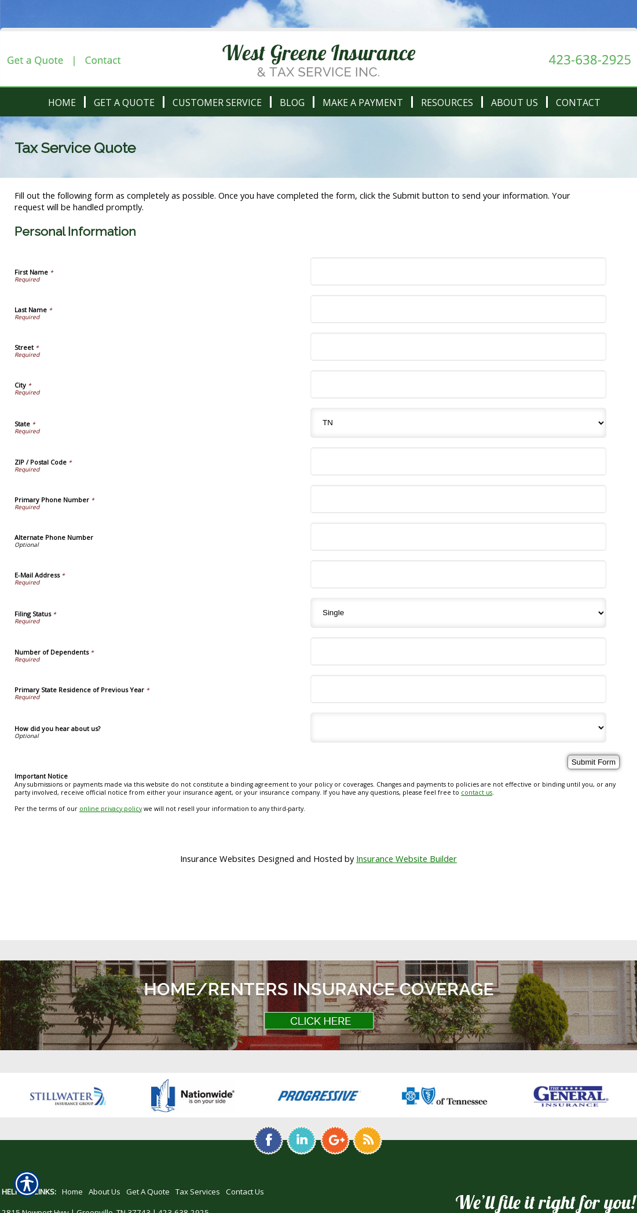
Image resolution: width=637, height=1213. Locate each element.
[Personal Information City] (458, 384)
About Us (104, 1191)
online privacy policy (110, 809)
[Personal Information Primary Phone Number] (458, 499)
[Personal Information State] (458, 423)
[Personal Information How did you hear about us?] (458, 728)
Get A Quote (148, 1191)
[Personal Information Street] (458, 347)
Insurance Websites (217, 858)
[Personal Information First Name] (458, 271)
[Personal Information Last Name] (458, 309)
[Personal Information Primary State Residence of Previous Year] (458, 689)
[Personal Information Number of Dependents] (458, 651)
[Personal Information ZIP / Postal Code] (458, 461)
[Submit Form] (594, 762)
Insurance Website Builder (406, 858)
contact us (476, 792)
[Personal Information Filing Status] (458, 613)
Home (72, 1191)
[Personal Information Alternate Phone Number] (458, 537)
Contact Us (245, 1191)
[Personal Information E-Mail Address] (458, 574)
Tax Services (197, 1191)
